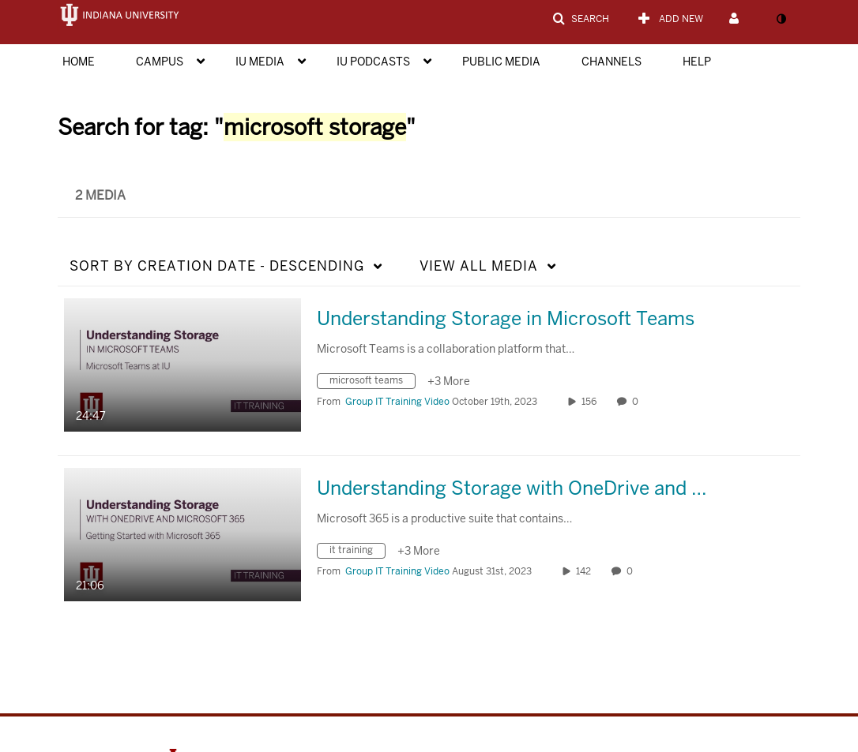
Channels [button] (611, 61)
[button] (580, 19)
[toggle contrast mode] (780, 19)
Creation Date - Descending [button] (217, 266)
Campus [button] (159, 61)
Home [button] (78, 61)
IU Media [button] (259, 61)
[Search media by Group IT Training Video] (397, 401)
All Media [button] (479, 266)
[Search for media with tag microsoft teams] (372, 383)
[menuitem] (94, 60)
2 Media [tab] (100, 195)
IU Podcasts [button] (373, 61)
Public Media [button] (501, 61)
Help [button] (697, 61)
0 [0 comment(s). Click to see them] (637, 401)
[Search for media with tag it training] (357, 552)
